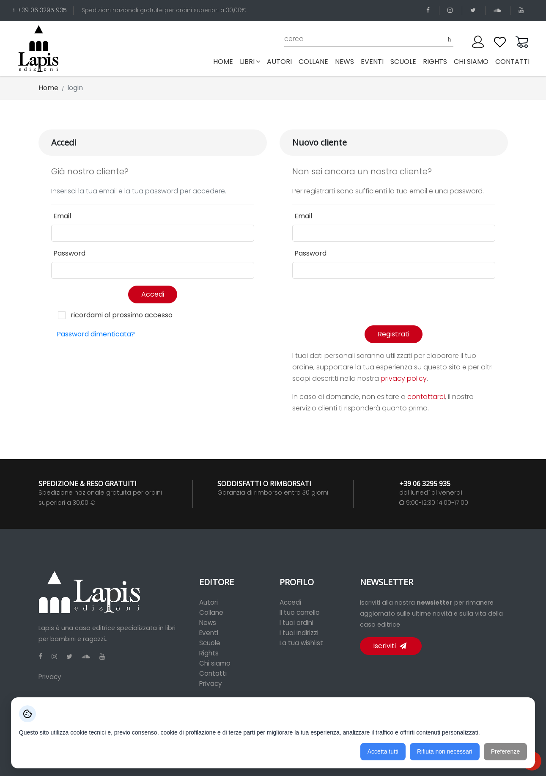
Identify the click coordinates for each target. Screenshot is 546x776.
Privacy (49, 676)
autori (279, 61)
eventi (372, 61)
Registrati (393, 334)
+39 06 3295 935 (40, 10)
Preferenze (505, 751)
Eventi (208, 632)
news (344, 61)
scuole (403, 61)
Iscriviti (389, 646)
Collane (211, 612)
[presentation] (356, 302)
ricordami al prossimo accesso (122, 315)
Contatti (213, 673)
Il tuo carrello (300, 612)
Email (62, 216)
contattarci (426, 397)
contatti (512, 61)
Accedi (152, 294)
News (207, 622)
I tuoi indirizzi (299, 632)
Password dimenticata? (96, 334)
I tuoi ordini (296, 622)
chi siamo (471, 61)
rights (435, 61)
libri (250, 61)
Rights (209, 653)
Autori (208, 602)
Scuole (209, 642)
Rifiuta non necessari (444, 751)
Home (224, 61)
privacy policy (404, 378)
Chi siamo (214, 663)
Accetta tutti (383, 751)
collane (313, 61)
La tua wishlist (301, 642)
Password (69, 253)
